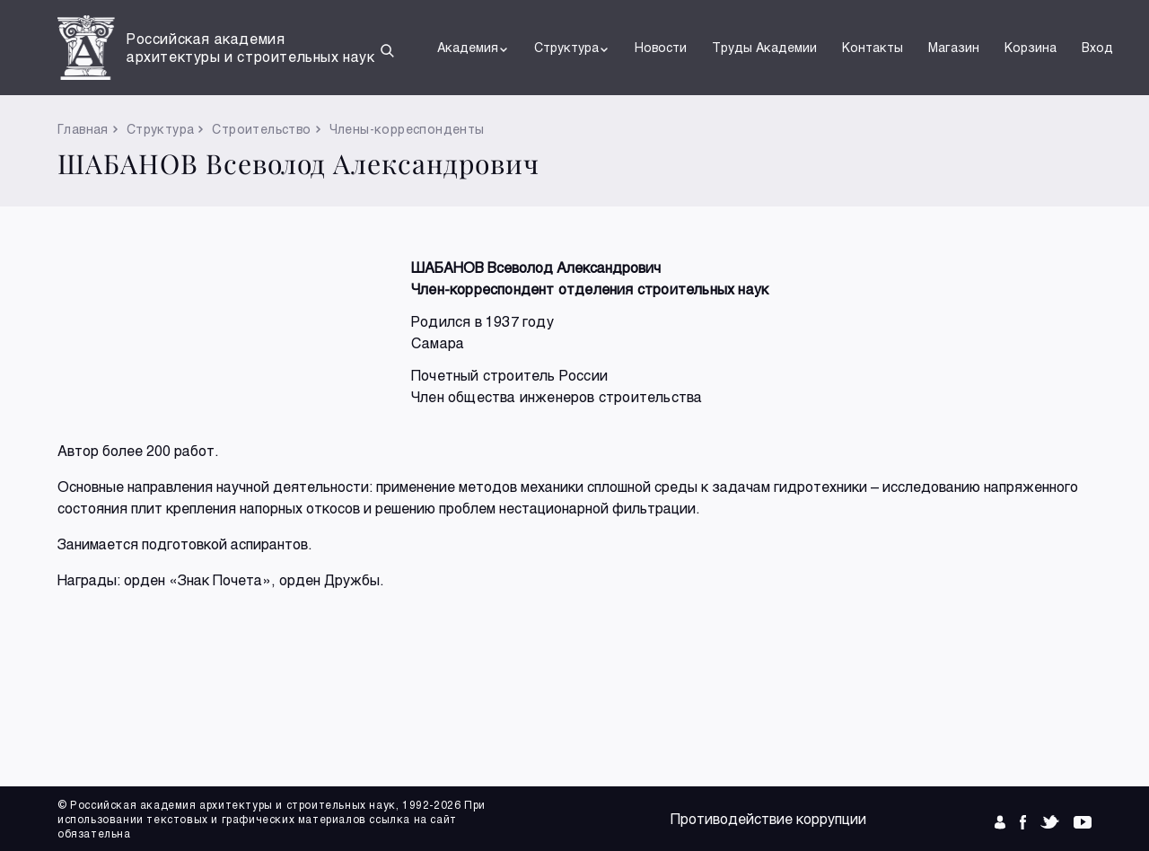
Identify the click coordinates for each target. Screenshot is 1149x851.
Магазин (953, 47)
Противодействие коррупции (768, 818)
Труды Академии (764, 47)
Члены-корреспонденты (407, 128)
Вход (1097, 47)
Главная (83, 128)
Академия (473, 47)
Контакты (872, 47)
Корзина (1030, 47)
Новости (661, 47)
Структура (572, 47)
